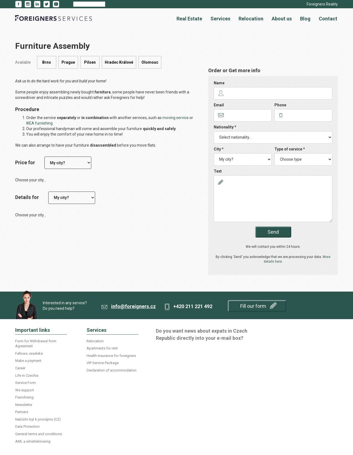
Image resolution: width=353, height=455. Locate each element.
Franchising (24, 397)
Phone (280, 105)
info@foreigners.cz (133, 306)
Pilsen (90, 62)
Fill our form (258, 305)
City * (219, 149)
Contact (328, 18)
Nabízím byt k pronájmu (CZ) (38, 419)
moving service (175, 117)
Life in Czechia (26, 375)
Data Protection (27, 426)
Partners (21, 412)
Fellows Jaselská (29, 353)
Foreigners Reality (322, 4)
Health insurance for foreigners (111, 356)
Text (218, 171)
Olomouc (149, 62)
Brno (46, 62)
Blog (305, 18)
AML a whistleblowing (32, 441)
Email (219, 105)
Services (220, 18)
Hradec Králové (119, 62)
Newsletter (23, 405)
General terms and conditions (38, 434)
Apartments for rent (102, 348)
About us (282, 18)
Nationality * (225, 127)
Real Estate (189, 18)
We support (24, 390)
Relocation (251, 18)
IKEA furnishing (39, 123)
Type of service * (289, 149)
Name (219, 83)
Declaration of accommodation (112, 370)
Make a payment (28, 361)
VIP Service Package (103, 363)
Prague (68, 62)
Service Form (25, 383)
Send (273, 232)
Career (20, 368)
